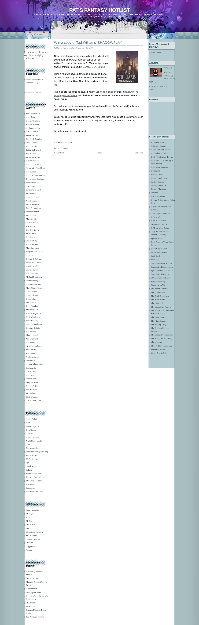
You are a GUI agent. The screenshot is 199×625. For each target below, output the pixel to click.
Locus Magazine (33, 510)
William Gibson (32, 204)
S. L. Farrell (31, 186)
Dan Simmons (32, 342)
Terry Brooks (31, 146)
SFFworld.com (32, 578)
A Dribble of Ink (158, 142)
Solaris (29, 470)
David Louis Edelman (35, 179)
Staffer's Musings (158, 281)
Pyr (27, 462)
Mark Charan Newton (35, 288)
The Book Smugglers (160, 296)
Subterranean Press (34, 473)
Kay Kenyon (31, 237)
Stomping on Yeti (158, 285)
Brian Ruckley (32, 320)
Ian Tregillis (31, 368)
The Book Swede (158, 299)
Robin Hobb (31, 215)
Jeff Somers (31, 349)
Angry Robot (31, 419)
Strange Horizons (33, 539)
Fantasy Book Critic (159, 178)
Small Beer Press (33, 466)
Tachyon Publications (35, 477)
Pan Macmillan (32, 448)
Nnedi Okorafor (32, 295)
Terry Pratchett (32, 306)
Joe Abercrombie (33, 113)
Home (99, 153)
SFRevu (29, 542)
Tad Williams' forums (35, 617)
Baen (28, 422)
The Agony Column (159, 288)
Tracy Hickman (32, 211)
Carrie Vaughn (32, 371)
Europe (101, 67)
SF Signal (30, 513)
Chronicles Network (34, 532)
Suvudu (29, 550)
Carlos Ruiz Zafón (33, 400)
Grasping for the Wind (160, 213)
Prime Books (31, 455)
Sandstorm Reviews (159, 252)
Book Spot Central (33, 592)
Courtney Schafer (33, 328)
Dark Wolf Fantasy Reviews (162, 157)
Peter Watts (30, 375)
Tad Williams (31, 390)
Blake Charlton (32, 161)
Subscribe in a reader (32, 92)
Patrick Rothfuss (33, 317)
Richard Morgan (33, 280)
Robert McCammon (34, 262)
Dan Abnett (31, 117)
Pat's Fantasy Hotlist (99, 10)
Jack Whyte (31, 393)
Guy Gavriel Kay (33, 230)
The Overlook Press (34, 481)
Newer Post (59, 153)
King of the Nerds (158, 220)
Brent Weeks (31, 378)
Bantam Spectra (32, 426)
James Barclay (32, 135)
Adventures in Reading (160, 149)
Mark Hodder (31, 219)
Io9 (27, 528)
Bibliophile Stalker (159, 153)
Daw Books (31, 430)
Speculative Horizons (160, 274)
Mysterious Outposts (159, 224)
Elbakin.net (31, 606)
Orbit (28, 444)
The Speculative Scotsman (162, 335)
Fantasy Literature (158, 185)
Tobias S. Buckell (33, 150)
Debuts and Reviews (159, 167)
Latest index (156, 52)
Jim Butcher (31, 153)
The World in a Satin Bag (161, 346)
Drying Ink (155, 171)
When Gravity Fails (159, 353)
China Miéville (32, 270)
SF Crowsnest (32, 535)
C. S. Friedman (32, 197)
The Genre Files (157, 303)
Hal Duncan (31, 172)
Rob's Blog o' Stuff (159, 249)
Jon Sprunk (30, 353)
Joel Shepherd (32, 339)
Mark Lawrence (32, 248)
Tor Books (30, 484)
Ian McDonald (32, 266)
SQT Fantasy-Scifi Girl (160, 278)
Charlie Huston (32, 222)
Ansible (29, 517)
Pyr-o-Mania (156, 238)
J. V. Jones (30, 226)
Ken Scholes (31, 331)
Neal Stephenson (33, 357)
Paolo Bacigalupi (33, 128)
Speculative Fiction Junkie (162, 267)
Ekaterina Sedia (32, 335)
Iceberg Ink (155, 217)
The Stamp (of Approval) (161, 338)
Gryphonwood (32, 546)
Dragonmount (31, 588)
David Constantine (33, 164)
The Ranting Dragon (159, 324)
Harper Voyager (32, 437)
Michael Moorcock (34, 277)
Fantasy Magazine (158, 189)
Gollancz (29, 433)
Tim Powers (31, 302)
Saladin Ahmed (32, 124)
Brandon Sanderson (34, 324)
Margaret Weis (32, 382)
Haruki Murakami (33, 284)
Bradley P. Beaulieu (34, 139)
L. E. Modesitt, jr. (33, 273)
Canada (87, 67)
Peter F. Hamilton (33, 208)
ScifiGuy (154, 259)
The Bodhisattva (158, 292)
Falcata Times (157, 174)
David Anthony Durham (36, 175)
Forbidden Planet (158, 196)
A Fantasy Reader (158, 146)
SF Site (29, 521)
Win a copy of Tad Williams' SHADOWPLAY (88, 43)
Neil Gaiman (31, 201)
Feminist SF (156, 192)
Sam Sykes (30, 360)
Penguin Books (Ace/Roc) (37, 451)
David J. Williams (33, 386)
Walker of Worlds (158, 349)
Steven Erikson (32, 182)
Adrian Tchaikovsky (34, 364)
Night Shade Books (34, 441)
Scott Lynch (31, 255)
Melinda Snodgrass (34, 346)
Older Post (139, 153)
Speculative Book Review (162, 263)
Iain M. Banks (32, 131)
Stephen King (31, 241)
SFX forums (31, 603)
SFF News (30, 524)
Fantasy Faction (157, 182)
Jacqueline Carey (33, 157)
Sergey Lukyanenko (34, 251)
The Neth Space (157, 317)
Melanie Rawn (32, 310)
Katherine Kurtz (32, 244)
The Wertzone (157, 342)
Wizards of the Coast (34, 491)
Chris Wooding (32, 397)
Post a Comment (61, 148)
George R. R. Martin (34, 259)
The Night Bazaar (158, 321)
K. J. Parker (31, 299)
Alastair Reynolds (33, 313)
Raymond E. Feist (33, 190)
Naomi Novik (31, 291)
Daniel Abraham (33, 121)
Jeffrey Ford (31, 193)
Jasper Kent (31, 233)
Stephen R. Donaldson (35, 168)
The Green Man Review (161, 307)
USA (94, 67)
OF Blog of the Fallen (160, 228)
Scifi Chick (155, 256)
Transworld (30, 488)
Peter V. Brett (31, 142)
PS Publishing (32, 459)
